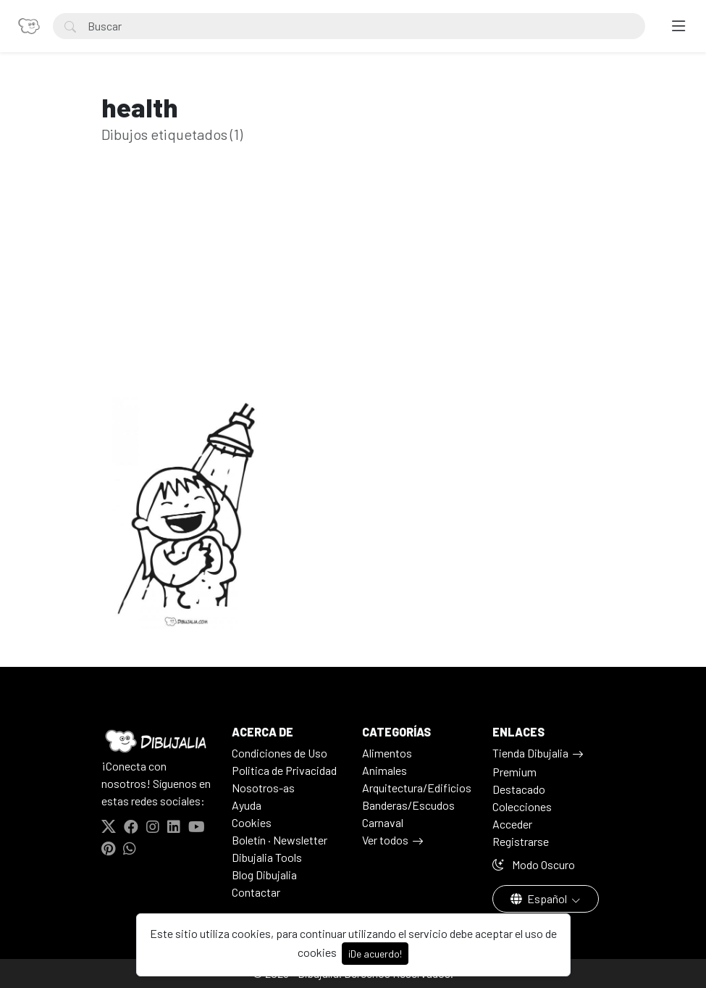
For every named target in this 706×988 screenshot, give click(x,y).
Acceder (512, 824)
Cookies (252, 822)
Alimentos (387, 753)
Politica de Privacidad (284, 770)
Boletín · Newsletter (279, 840)
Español (539, 898)
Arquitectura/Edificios (416, 787)
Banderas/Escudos (408, 805)
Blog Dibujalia (264, 874)
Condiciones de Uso (279, 753)
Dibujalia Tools (267, 857)
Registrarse (520, 841)
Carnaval (382, 822)
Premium (514, 772)
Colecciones (522, 806)
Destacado (518, 789)
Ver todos (385, 840)
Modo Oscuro (533, 864)
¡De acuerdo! (375, 953)
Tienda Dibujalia (530, 753)
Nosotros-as (263, 787)
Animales (384, 770)
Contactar (256, 892)
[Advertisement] (353, 292)
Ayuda (246, 805)
